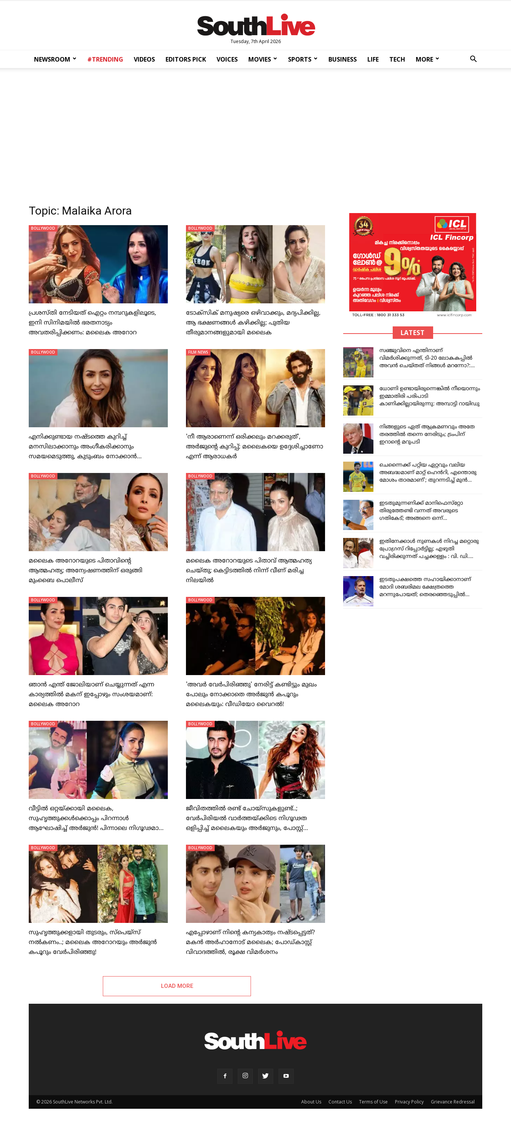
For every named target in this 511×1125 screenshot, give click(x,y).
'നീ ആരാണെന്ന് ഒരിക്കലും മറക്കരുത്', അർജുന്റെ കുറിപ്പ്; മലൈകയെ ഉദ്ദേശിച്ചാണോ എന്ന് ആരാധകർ (254, 447)
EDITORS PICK (186, 59)
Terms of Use (373, 1102)
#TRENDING (105, 59)
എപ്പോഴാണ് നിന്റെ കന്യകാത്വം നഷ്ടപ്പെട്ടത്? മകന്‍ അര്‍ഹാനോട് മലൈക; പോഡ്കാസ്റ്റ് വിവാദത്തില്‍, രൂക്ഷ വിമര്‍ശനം (250, 942)
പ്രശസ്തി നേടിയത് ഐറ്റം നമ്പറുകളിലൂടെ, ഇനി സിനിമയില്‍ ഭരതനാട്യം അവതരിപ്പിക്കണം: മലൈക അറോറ (92, 323)
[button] (473, 59)
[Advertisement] (255, 134)
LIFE (373, 59)
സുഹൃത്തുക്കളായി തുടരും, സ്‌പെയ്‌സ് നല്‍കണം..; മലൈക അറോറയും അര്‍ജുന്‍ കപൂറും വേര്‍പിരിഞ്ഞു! (93, 942)
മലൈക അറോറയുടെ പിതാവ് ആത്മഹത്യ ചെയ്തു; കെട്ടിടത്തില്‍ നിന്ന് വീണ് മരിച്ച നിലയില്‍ (249, 570)
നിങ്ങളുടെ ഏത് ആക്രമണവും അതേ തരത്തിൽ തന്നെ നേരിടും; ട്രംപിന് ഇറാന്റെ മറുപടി (427, 434)
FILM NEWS (198, 352)
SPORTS (302, 59)
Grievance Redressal (453, 1102)
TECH (397, 59)
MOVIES (262, 59)
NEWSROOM (55, 59)
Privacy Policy (409, 1102)
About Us (311, 1102)
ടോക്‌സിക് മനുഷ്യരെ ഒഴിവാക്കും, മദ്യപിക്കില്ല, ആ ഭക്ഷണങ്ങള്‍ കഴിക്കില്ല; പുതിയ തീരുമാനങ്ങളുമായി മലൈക (253, 323)
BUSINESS (342, 59)
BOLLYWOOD (43, 228)
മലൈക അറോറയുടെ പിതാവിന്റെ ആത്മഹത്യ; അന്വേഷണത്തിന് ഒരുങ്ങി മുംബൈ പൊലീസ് (85, 570)
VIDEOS (144, 59)
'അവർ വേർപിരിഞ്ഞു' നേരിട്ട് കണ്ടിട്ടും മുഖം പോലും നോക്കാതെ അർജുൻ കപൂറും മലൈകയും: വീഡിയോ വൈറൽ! (251, 694)
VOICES (227, 59)
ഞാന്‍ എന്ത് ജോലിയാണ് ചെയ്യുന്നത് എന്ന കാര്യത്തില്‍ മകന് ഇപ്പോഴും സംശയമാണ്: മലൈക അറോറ (91, 694)
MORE (427, 59)
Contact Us (340, 1102)
